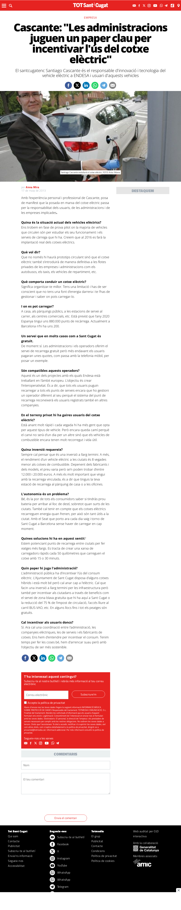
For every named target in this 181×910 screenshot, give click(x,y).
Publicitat (14, 846)
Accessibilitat (16, 866)
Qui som (13, 836)
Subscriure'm (88, 694)
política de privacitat (53, 703)
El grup (95, 836)
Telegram (59, 887)
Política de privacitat (104, 856)
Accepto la (44, 702)
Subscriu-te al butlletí (21, 851)
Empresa (90, 17)
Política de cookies (102, 861)
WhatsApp (60, 872)
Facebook (59, 844)
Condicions (98, 851)
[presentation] (48, 805)
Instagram (60, 858)
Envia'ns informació (20, 856)
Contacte (13, 841)
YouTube (58, 865)
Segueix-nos (15, 861)
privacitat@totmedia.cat (35, 730)
